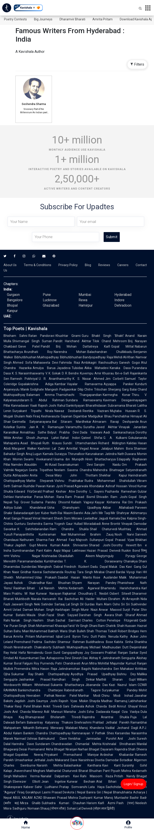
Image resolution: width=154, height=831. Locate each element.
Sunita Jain (25, 427)
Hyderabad (122, 295)
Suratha (89, 427)
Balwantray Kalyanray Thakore (50, 722)
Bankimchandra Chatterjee (40, 690)
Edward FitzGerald (28, 491)
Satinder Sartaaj (53, 604)
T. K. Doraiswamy (93, 561)
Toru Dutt (89, 636)
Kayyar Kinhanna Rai (111, 502)
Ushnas (32, 738)
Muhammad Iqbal (49, 636)
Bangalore (15, 300)
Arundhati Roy (38, 352)
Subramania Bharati (122, 405)
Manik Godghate (32, 389)
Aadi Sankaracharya (119, 432)
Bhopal (12, 305)
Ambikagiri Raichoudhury (99, 362)
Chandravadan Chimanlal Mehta (76, 744)
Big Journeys (43, 19)
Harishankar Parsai (29, 497)
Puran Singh (18, 626)
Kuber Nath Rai (51, 513)
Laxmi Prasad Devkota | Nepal (63, 792)
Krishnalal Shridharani (119, 744)
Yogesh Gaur (63, 524)
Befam (21, 722)
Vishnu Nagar (26, 556)
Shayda (94, 701)
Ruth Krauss (52, 443)
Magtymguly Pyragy (115, 556)
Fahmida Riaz (69, 362)
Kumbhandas (53, 561)
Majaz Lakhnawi (74, 550)
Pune (47, 295)
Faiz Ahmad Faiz (62, 540)
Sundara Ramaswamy (84, 400)
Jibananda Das (96, 685)
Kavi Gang (133, 566)
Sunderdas (29, 566)
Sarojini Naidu (107, 464)
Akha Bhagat (55, 749)
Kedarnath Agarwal (84, 588)
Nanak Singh (21, 620)
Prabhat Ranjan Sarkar (122, 652)
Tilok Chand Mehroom (109, 341)
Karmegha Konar (117, 395)
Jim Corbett (114, 378)
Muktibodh (22, 599)
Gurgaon (13, 295)
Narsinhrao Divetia (92, 760)
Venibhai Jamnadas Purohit (92, 738)
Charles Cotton (94, 620)
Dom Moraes (73, 518)
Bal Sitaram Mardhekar (71, 421)
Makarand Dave (66, 760)
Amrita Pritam (102, 19)
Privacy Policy (68, 265)
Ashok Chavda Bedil (100, 706)
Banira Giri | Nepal (99, 792)
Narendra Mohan (70, 352)
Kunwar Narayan (48, 593)
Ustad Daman (23, 609)
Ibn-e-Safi (122, 373)
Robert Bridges (128, 631)
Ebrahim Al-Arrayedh (123, 599)
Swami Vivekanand (38, 459)
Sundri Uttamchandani (80, 443)
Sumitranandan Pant (27, 550)
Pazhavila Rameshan (121, 491)
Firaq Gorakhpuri (29, 792)
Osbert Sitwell (120, 593)
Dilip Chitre (85, 389)
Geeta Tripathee (41, 470)
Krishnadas (49, 556)
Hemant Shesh (52, 518)
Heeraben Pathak (40, 695)
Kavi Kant (111, 765)
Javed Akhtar (107, 427)
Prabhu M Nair (23, 593)
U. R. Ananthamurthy (55, 378)
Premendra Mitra (26, 669)
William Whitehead (35, 685)
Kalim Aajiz (52, 550)
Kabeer (29, 787)
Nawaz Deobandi (67, 411)
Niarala (36, 599)
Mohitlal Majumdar (111, 663)
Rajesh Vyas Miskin (73, 701)
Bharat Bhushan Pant (94, 771)
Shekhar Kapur (113, 475)
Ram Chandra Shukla (69, 529)
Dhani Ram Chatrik (102, 626)
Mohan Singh (44, 609)
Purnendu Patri (51, 663)
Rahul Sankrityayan (71, 405)
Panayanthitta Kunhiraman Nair (40, 534)
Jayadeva (64, 368)
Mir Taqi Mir (107, 513)
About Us (10, 265)
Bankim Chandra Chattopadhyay (47, 733)
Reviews (104, 265)
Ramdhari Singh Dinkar (73, 679)
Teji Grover (21, 502)
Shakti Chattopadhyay (52, 674)
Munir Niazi (89, 609)
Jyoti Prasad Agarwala (72, 486)
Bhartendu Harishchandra (121, 588)
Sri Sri (125, 604)
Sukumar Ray (22, 674)
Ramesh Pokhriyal (24, 378)
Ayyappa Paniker (119, 384)
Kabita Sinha (123, 642)
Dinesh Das (80, 658)
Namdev (17, 464)
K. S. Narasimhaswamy (28, 373)
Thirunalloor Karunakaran (86, 454)
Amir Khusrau (104, 373)
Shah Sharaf (125, 615)
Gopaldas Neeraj (29, 754)
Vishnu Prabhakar (69, 481)
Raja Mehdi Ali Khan (121, 357)
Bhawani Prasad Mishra (60, 797)
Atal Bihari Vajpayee (116, 781)
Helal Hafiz (18, 652)
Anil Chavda (21, 712)
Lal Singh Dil (75, 604)
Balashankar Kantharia (82, 765)
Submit (111, 237)
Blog (88, 265)
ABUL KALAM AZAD (27, 797)
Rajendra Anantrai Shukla (105, 717)
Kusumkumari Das (32, 658)
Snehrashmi (83, 722)
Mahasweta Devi (45, 362)
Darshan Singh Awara (96, 615)
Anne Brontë (111, 524)
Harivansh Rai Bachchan (60, 599)
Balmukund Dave (52, 738)
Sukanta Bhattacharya (67, 685)
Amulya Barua (44, 368)
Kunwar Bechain (81, 781)
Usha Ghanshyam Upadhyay (74, 507)
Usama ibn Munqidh (68, 459)
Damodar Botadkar (119, 760)
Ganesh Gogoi (129, 362)
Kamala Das (117, 518)
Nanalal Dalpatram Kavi (60, 776)
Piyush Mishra (121, 771)
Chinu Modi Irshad (117, 695)
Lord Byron (72, 636)
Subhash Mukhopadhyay (71, 647)
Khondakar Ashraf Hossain (108, 486)
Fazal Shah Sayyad (62, 615)
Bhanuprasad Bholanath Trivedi (53, 717)
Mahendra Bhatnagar (108, 470)
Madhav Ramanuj (114, 701)
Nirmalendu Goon (39, 652)
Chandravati (71, 663)
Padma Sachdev (44, 642)
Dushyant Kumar (91, 797)
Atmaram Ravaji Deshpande (115, 421)
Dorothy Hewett (123, 545)
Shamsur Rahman (71, 642)
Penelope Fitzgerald (122, 620)
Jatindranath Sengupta (118, 658)
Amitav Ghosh (23, 438)
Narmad (20, 738)
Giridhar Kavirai (31, 572)
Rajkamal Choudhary (78, 593)
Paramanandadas (30, 561)
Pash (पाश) (125, 803)
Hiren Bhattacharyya (100, 459)
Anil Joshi (127, 738)
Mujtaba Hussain (123, 411)
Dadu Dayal (99, 566)
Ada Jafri (91, 513)
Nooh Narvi (124, 534)
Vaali (33, 405)
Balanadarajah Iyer (27, 513)
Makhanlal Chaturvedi (61, 771)
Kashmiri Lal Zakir (51, 448)
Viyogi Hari (134, 572)
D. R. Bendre (70, 373)
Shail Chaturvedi (104, 529)
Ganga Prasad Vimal (26, 518)
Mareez (37, 712)
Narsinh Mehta (50, 765)
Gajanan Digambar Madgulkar (82, 416)
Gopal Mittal (122, 346)
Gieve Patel (29, 346)
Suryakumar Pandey (120, 690)
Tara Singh (85, 572)
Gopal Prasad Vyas (119, 540)
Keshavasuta (50, 416)
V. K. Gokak (52, 373)
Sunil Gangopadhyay (68, 652)
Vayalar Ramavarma (84, 384)
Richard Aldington (112, 443)
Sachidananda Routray (59, 572)
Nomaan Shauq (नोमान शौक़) (47, 808)
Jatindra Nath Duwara (120, 454)
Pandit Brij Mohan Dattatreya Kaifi (75, 346)
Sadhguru (19, 808)
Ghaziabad (51, 305)
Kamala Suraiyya (55, 454)
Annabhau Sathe (33, 432)
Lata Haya (96, 787)
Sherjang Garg (118, 389)
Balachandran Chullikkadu (109, 352)
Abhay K (95, 658)
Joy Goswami (94, 652)
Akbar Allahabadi (118, 507)
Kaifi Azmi (106, 803)
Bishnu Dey (126, 674)
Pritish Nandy (124, 776)
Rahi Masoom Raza (96, 776)
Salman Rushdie (23, 486)
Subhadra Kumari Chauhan (64, 803)
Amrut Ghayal (127, 706)
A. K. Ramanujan (50, 427)
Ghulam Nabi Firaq (27, 416)
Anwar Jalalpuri (101, 448)
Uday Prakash (45, 577)
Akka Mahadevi (96, 368)
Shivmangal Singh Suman (32, 341)
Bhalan (37, 706)
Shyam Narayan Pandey (94, 583)
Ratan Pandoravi (41, 336)
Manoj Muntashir (116, 797)
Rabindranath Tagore (82, 690)
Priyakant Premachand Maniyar (71, 754)
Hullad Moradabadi (87, 524)
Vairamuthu (73, 427)
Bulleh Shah (85, 631)
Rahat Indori (70, 438)
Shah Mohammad (40, 626)
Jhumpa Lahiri (47, 438)
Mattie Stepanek (39, 481)
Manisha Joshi (75, 712)
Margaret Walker (24, 448)
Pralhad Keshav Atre (59, 491)
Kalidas (132, 443)
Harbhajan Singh (67, 609)
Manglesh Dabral (50, 566)
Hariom (92, 803)
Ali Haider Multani (93, 599)
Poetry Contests (15, 19)
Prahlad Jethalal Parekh (111, 722)
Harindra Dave (23, 744)
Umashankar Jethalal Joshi (34, 760)
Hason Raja (48, 669)
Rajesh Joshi (47, 405)
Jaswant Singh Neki (25, 604)
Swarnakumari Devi (75, 464)
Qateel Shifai (92, 438)
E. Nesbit (102, 593)
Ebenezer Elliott (26, 781)
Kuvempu (86, 373)
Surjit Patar (131, 609)
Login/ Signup (133, 784)
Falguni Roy (31, 663)
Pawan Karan (45, 486)
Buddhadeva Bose (99, 642)
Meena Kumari (48, 545)
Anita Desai (41, 475)
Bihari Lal (35, 588)
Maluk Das (117, 566)
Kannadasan (20, 405)
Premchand (22, 642)
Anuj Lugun (34, 454)
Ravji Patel (23, 706)
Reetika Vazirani (96, 411)
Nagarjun (21, 470)
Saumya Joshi (47, 701)
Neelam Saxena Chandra (73, 470)
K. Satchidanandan (33, 529)
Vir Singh (82, 626)
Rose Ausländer (105, 577)
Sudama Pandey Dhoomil (50, 502)
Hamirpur (86, 305)
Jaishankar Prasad (35, 679)
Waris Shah (68, 631)
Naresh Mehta (56, 588)
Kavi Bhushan (58, 583)
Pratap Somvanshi (73, 787)
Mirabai (99, 572)
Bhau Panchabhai (116, 416)
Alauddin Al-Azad (40, 464)
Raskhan (19, 588)
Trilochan (100, 389)
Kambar (60, 384)
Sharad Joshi (99, 545)
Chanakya (131, 561)
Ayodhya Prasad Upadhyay (93, 674)
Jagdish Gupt (25, 545)
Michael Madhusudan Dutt (109, 647)
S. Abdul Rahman (47, 400)
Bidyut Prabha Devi (63, 432)
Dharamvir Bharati (72, 19)
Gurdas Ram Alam (98, 604)
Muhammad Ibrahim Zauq (90, 534)
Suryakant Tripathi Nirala (32, 411)
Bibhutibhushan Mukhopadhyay (36, 357)
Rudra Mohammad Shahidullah (110, 481)
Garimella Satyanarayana (31, 421)
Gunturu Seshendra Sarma (33, 524)
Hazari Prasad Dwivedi (103, 550)
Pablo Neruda (108, 636)
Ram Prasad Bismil (80, 497)
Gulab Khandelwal (30, 507)
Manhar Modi (89, 695)
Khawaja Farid (65, 626)
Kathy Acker (129, 636)
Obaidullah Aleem (76, 556)
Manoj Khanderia (91, 728)
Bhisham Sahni (15, 336)
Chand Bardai (115, 572)
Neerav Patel (66, 695)
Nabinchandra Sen (105, 669)
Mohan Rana (54, 497)
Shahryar (122, 513)
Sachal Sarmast (68, 620)
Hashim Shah (43, 620)
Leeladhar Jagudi (95, 518)
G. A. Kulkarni (115, 438)
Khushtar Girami (68, 336)
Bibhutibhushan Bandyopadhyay (83, 357)
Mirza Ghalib (30, 803)
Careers (122, 265)
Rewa (83, 300)
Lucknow (50, 300)
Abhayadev (21, 475)
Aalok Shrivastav (75, 545)
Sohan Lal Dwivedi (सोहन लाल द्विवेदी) (91, 808)
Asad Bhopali (30, 443)
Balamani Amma (40, 395)
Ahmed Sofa (22, 362)
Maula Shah (36, 615)
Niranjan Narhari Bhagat (82, 749)
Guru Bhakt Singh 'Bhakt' (103, 336)
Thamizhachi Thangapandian (79, 395)
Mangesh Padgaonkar (60, 389)
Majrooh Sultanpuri (90, 540)
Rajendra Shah (125, 749)
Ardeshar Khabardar (117, 754)
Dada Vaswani (91, 432)
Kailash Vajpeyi (82, 502)
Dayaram (107, 749)
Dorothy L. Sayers (90, 491)
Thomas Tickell (106, 631)
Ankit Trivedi (52, 706)
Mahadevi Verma (26, 776)
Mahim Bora (123, 448)
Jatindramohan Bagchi (74, 669)
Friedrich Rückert (76, 566)
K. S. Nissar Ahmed (88, 378)
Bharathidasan (96, 405)
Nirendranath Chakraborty (32, 647)
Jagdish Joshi (24, 701)
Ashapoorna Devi (58, 658)
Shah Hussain (126, 626)
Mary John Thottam (76, 475)
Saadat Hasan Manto (75, 577)
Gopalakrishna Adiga (35, 384)
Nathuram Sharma (33, 540)
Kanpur (12, 311)
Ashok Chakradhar (29, 583)
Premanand (36, 749)
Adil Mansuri (53, 712)
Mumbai (85, 295)
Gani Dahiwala (73, 706)
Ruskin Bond (131, 550)
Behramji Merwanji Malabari (57, 728)
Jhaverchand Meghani (29, 771)
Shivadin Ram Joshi (111, 497)
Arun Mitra (89, 663)
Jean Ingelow (53, 781)
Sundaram (42, 744)
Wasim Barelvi (73, 513)
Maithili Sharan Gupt (116, 679)
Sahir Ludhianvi (46, 787)
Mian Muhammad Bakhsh (40, 631)
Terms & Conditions (37, 265)
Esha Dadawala (98, 712)
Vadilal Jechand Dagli (121, 728)
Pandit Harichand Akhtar (72, 341)
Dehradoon (122, 305)
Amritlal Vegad (77, 448)
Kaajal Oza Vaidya (125, 712)
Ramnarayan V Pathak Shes (93, 733)
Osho (116, 604)
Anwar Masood (110, 609)
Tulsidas (77, 368)
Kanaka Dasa (120, 368)
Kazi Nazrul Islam (123, 685)
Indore (119, 300)
